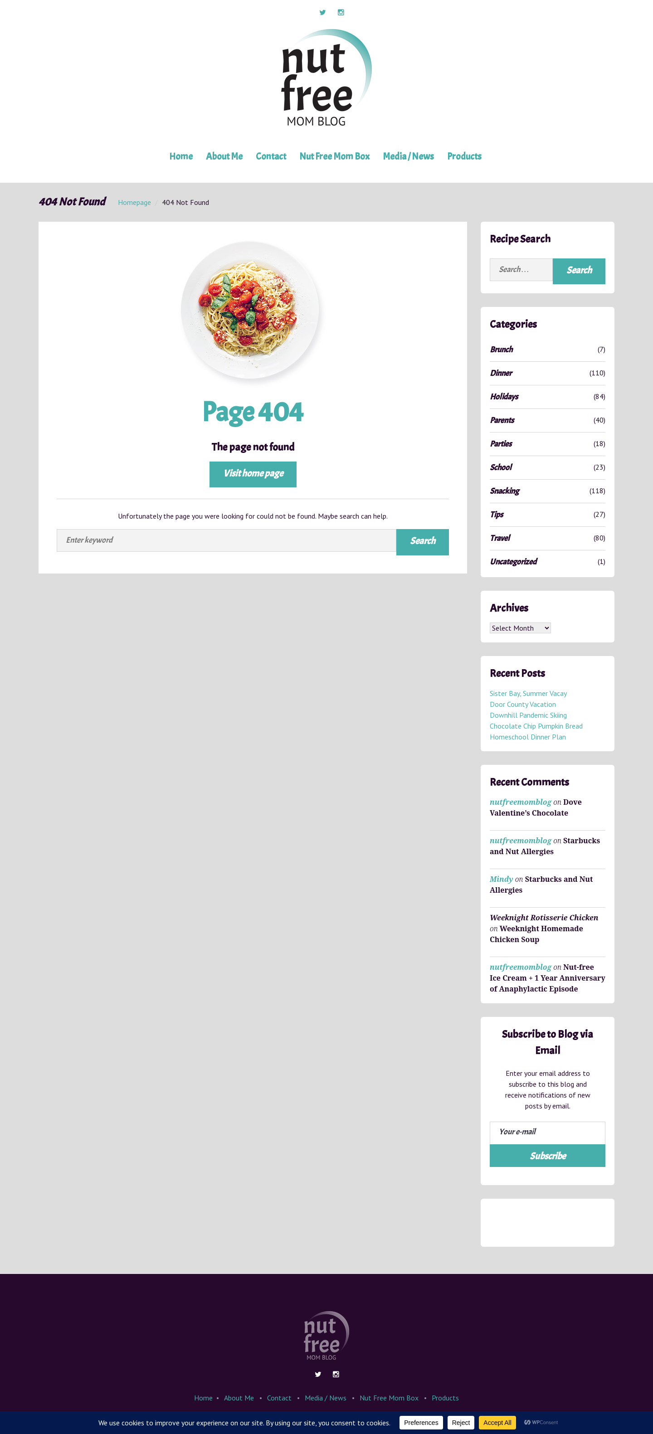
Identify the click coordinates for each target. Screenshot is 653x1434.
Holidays (504, 397)
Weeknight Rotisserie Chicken (544, 918)
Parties (501, 444)
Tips (496, 515)
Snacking (504, 491)
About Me (224, 156)
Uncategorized (513, 562)
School (501, 467)
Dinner (501, 373)
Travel (500, 538)
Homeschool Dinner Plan (528, 737)
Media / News (408, 156)
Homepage (134, 202)
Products (464, 156)
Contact (271, 156)
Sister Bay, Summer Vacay (528, 693)
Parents (502, 420)
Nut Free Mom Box (334, 156)
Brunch (501, 350)
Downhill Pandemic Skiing (528, 715)
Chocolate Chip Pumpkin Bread (536, 726)
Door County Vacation (523, 704)
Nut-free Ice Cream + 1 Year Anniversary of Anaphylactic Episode (547, 978)
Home (181, 156)
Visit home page (253, 473)
